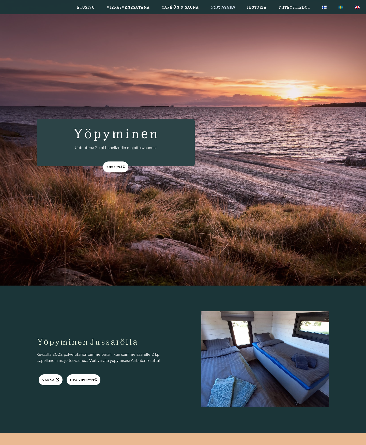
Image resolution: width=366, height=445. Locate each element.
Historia (256, 7)
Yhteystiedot (294, 7)
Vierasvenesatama (127, 7)
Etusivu (86, 7)
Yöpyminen (222, 7)
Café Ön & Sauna (180, 7)
